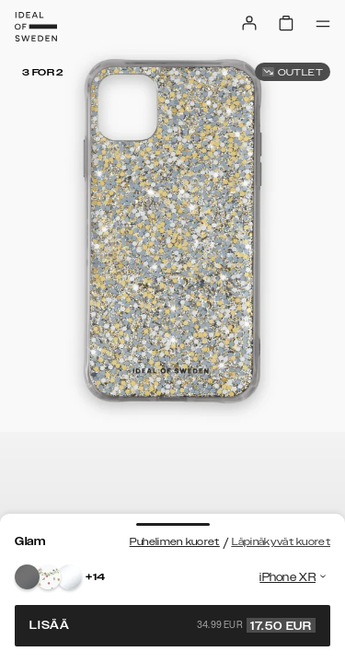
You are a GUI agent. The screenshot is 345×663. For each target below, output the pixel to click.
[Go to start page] (36, 26)
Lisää (172, 625)
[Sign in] (249, 23)
